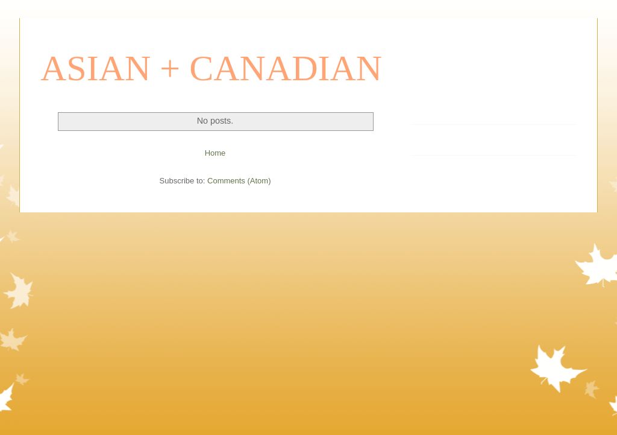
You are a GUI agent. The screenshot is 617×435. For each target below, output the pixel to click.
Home (215, 152)
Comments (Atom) (239, 180)
